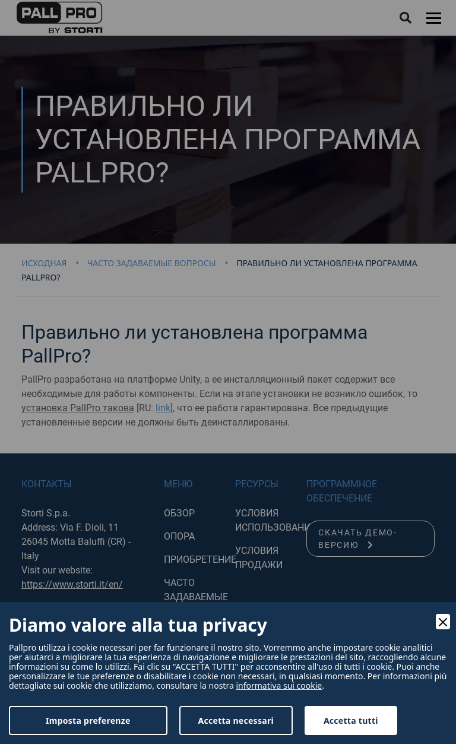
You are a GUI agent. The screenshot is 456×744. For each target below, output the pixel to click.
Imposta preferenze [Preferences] (88, 720)
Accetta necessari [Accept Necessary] (236, 720)
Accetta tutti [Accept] (351, 720)
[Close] (443, 621)
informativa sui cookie (279, 686)
